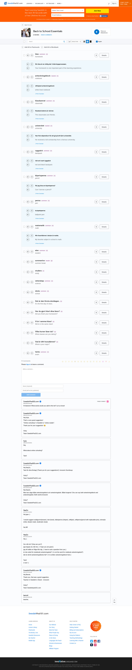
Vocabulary (39, 3)
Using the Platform (75, 635)
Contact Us (73, 643)
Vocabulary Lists (33, 632)
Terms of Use (55, 19)
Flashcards (32, 630)
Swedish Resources (34, 635)
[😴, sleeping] (96, 362)
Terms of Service (85, 666)
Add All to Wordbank (51, 47)
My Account (73, 632)
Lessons (29, 3)
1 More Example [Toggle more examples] (39, 143)
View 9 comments (46, 35)
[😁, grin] (68, 362)
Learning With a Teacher (76, 640)
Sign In (114, 3)
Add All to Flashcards (32, 47)
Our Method (52, 624)
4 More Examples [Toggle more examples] (39, 243)
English (99, 41)
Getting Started (74, 627)
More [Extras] (59, 3)
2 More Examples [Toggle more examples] (39, 93)
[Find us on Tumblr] (91, 644)
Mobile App (32, 640)
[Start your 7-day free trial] (95, 626)
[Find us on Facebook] (98, 641)
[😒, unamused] (72, 362)
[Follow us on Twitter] (91, 641)
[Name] (42, 386)
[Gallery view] (90, 41)
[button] (108, 3)
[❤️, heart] (106, 362)
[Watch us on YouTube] (95, 641)
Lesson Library (33, 627)
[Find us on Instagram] (95, 644)
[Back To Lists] (26, 25)
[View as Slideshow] (101, 32)
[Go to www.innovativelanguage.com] (66, 661)
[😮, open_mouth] (99, 362)
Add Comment (31, 394)
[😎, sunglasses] (75, 362)
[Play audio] (28, 55)
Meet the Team (53, 630)
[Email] (42, 390)
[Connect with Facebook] (103, 16)
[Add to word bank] (96, 55)
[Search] (46, 41)
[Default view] (87, 41)
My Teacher (50, 3)
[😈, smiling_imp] (102, 362)
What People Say (54, 632)
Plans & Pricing (53, 635)
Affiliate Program (53, 648)
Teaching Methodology (76, 638)
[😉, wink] (87, 362)
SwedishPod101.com (77, 665)
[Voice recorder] (31, 55)
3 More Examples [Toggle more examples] (39, 118)
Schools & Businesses (55, 643)
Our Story (52, 627)
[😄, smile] (62, 362)
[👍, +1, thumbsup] (109, 362)
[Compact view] (84, 41)
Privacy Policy (61, 19)
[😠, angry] (78, 362)
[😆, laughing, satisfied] (81, 362)
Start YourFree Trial (125, 3)
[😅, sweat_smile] (84, 362)
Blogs (50, 646)
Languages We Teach (55, 640)
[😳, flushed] (65, 362)
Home (30, 624)
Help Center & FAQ (75, 624)
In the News (52, 638)
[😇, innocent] (93, 362)
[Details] (104, 55)
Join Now (97, 11)
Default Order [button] (75, 41)
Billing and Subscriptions (77, 630)
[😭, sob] (90, 362)
